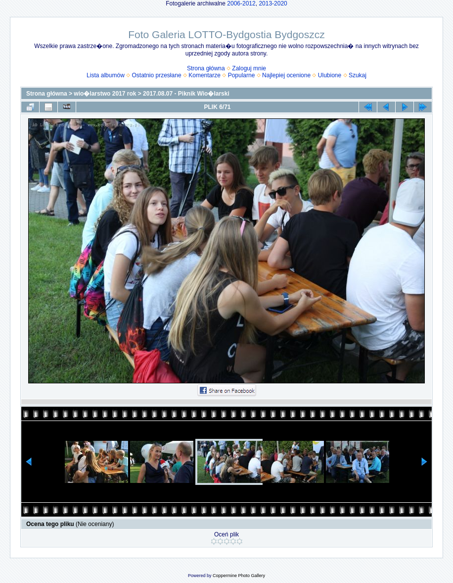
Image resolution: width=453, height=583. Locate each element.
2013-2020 (273, 3)
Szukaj (357, 75)
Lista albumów (106, 75)
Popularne (241, 75)
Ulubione (329, 75)
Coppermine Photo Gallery (239, 575)
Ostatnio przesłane (156, 75)
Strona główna (206, 68)
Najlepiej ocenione (286, 75)
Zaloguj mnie (249, 68)
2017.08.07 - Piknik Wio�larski (186, 93)
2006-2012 (241, 3)
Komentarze (204, 75)
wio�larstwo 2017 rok (105, 93)
